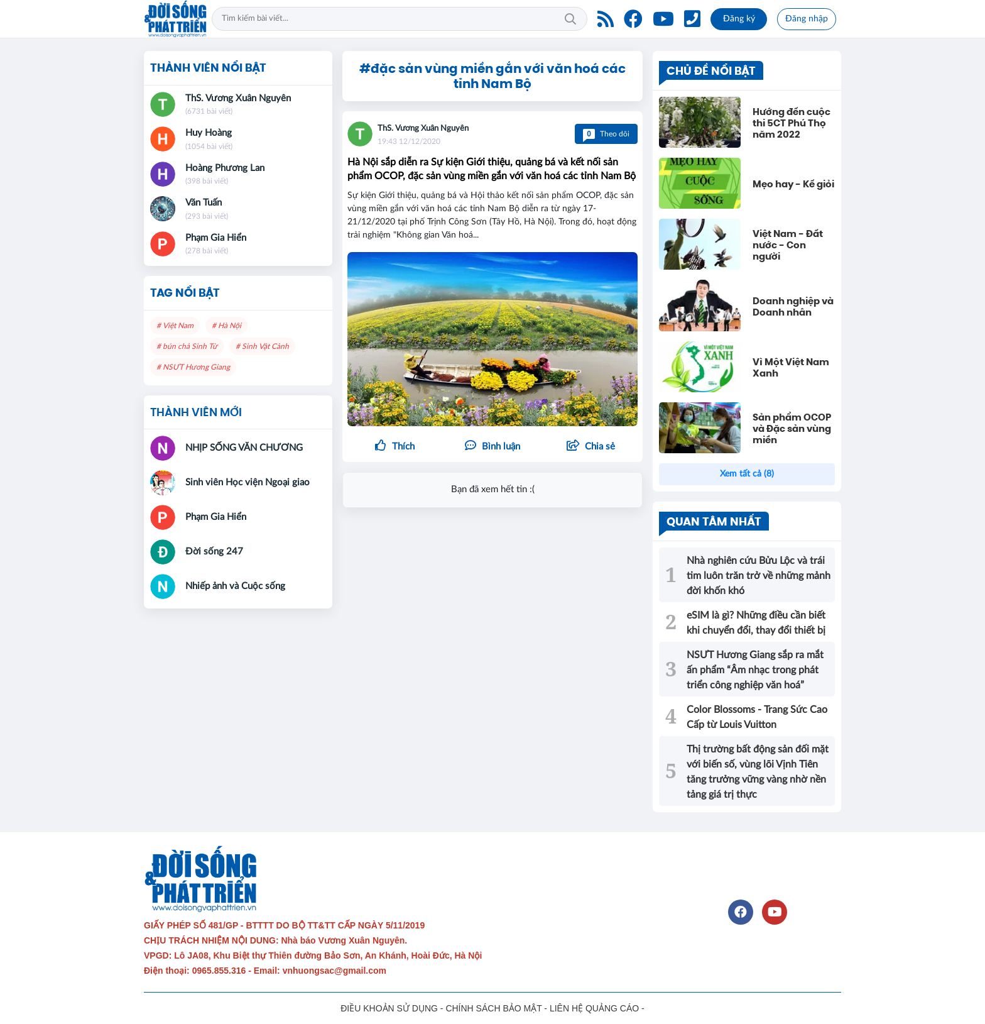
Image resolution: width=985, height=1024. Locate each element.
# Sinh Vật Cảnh (262, 346)
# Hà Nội (226, 325)
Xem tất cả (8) (747, 474)
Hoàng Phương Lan (224, 168)
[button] (590, 447)
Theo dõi (606, 134)
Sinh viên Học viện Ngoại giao (247, 482)
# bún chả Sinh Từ (186, 346)
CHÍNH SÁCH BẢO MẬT (493, 1008)
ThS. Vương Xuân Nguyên (423, 128)
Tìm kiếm (570, 19)
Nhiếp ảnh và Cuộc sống (235, 586)
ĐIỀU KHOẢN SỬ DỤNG (389, 1008)
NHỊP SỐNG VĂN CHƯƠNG (244, 448)
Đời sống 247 (214, 551)
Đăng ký (739, 18)
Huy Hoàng (208, 133)
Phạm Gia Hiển (215, 238)
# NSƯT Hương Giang (193, 367)
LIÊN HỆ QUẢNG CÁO (594, 1008)
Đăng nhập (806, 18)
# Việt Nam (174, 325)
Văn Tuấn (203, 202)
